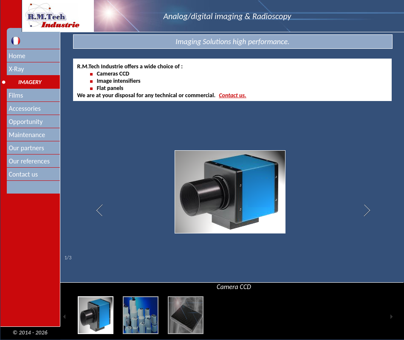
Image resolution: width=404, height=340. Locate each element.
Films (16, 95)
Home (17, 56)
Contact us (23, 174)
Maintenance (27, 135)
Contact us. (232, 95)
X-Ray (16, 69)
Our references (29, 161)
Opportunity (26, 122)
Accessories (25, 108)
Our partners (26, 148)
